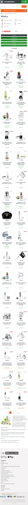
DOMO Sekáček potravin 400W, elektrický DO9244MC (7, 203)
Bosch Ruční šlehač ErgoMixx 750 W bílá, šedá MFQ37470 (21, 364)
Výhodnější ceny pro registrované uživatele (10, 466)
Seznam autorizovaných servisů (8, 476)
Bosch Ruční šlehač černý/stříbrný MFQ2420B (21, 263)
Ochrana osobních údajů (6, 472)
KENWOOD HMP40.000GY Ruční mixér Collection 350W (7, 243)
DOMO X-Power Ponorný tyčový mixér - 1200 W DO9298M (21, 384)
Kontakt (2, 469)
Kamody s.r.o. (10, 494)
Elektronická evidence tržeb (7, 475)
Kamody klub (4, 467)
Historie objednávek (5, 488)
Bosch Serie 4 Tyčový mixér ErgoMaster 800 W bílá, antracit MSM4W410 (7, 364)
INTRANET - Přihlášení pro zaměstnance (9, 493)
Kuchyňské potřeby (8, 13)
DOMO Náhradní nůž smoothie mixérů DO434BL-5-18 (7, 223)
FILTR (14, 35)
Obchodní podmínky (5, 470)
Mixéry (15, 13)
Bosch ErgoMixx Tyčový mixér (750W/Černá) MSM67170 (7, 83)
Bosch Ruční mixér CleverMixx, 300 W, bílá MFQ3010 (21, 344)
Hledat (24, 6)
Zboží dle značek (4, 480)
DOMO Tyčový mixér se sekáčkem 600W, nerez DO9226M (21, 303)
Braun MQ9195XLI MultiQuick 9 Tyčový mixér (21, 63)
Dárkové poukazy (5, 473)
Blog (2, 482)
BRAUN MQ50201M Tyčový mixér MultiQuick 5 (7, 263)
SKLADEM (14, 48)
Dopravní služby (4, 463)
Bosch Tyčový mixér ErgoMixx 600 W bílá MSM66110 (21, 223)
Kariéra (2, 462)
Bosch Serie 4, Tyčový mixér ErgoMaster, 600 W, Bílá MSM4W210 (7, 404)
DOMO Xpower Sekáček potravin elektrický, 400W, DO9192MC (7, 163)
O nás (2, 464)
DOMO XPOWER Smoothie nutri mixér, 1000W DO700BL (21, 163)
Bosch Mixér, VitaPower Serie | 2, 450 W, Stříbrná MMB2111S (21, 243)
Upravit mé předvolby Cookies (7, 483)
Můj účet (3, 487)
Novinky (2, 490)
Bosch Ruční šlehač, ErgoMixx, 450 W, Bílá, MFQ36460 (21, 123)
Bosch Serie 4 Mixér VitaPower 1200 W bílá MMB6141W (21, 324)
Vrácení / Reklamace (5, 477)
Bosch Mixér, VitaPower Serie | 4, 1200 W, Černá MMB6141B (7, 143)
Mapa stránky (4, 479)
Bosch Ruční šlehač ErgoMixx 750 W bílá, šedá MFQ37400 (7, 384)
